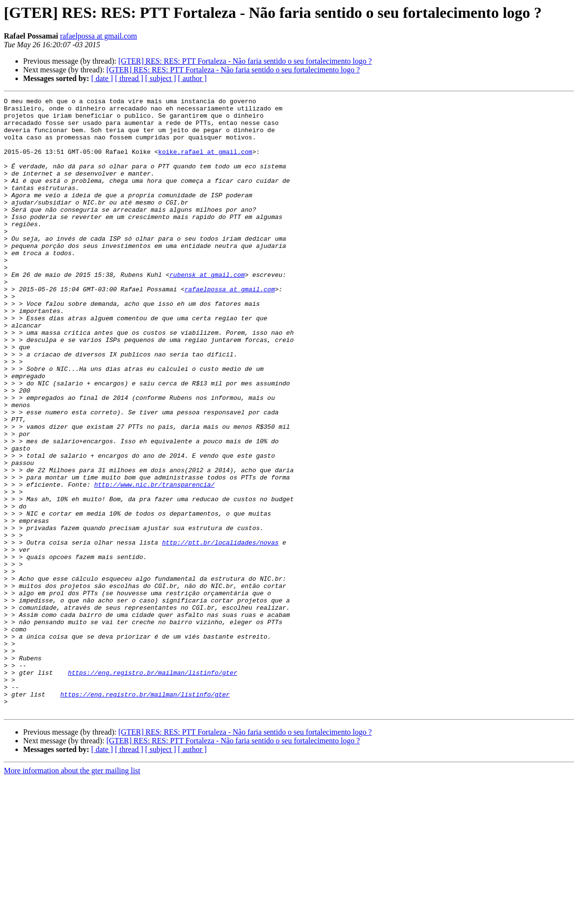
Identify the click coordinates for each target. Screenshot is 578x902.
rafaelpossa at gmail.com (98, 36)
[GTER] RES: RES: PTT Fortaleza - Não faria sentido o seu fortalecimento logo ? (245, 61)
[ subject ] (160, 78)
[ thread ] (129, 78)
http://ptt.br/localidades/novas (220, 632)
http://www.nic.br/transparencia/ (154, 562)
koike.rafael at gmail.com (205, 163)
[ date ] (102, 78)
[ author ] (192, 78)
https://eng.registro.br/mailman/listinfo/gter (152, 788)
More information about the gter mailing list (72, 893)
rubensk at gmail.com (207, 310)
